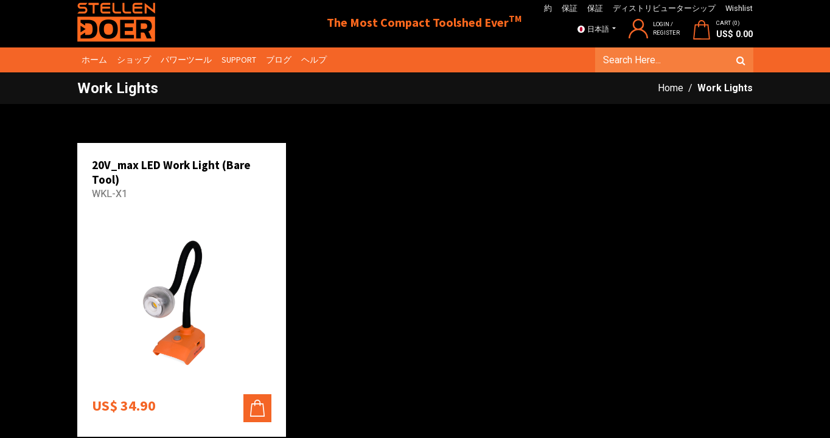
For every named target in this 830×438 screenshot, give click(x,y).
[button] (257, 408)
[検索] (740, 60)
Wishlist (739, 8)
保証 (569, 8)
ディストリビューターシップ (664, 8)
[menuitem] (95, 60)
